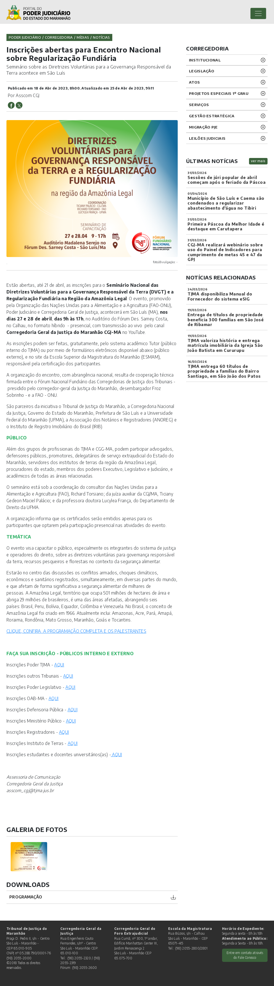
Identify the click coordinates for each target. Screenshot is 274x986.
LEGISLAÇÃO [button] (201, 70)
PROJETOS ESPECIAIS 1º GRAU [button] (218, 93)
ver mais (258, 161)
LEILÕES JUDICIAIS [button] (207, 138)
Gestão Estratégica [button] (211, 115)
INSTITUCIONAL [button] (205, 60)
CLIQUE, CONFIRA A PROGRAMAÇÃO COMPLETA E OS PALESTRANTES (76, 631)
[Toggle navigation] (258, 13)
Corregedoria (59, 37)
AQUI (59, 664)
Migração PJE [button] (203, 127)
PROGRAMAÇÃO (25, 897)
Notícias (101, 37)
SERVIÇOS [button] (199, 104)
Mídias (83, 37)
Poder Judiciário (25, 37)
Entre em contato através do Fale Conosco (245, 955)
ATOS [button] (194, 82)
